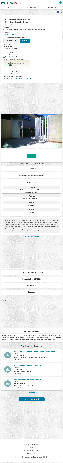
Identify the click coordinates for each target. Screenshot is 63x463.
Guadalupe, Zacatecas (10, 34)
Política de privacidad (31, 444)
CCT (10, 7)
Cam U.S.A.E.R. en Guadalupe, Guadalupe (17, 78)
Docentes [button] (31, 292)
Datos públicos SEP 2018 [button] (31, 279)
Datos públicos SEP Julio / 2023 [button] (31, 272)
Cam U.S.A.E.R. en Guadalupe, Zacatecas (17, 74)
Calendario (52, 7)
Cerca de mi (31, 7)
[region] (32, 99)
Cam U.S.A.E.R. (9, 25)
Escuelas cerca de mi (31, 399)
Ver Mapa (31, 156)
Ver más (31, 393)
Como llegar (31, 168)
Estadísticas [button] (31, 285)
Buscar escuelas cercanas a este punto (31, 175)
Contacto (31, 454)
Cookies (31, 447)
